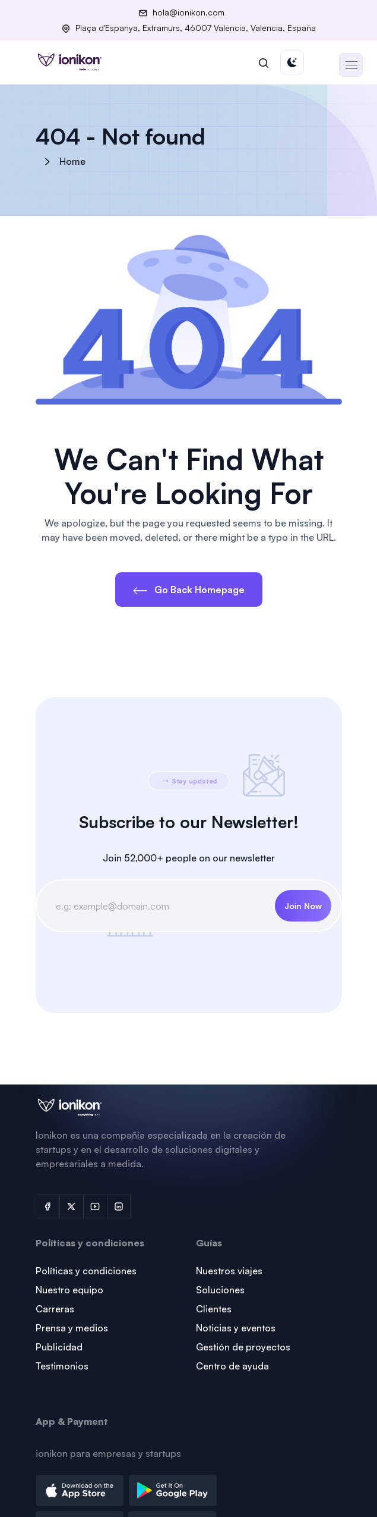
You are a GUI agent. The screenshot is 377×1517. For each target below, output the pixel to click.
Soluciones (220, 1290)
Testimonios (62, 1366)
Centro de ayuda (232, 1366)
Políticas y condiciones (86, 1271)
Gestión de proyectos (243, 1347)
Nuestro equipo (69, 1290)
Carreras (55, 1309)
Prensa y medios (72, 1328)
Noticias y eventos (235, 1328)
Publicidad (59, 1347)
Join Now (303, 906)
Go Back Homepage (189, 589)
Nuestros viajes (229, 1271)
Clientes (214, 1309)
